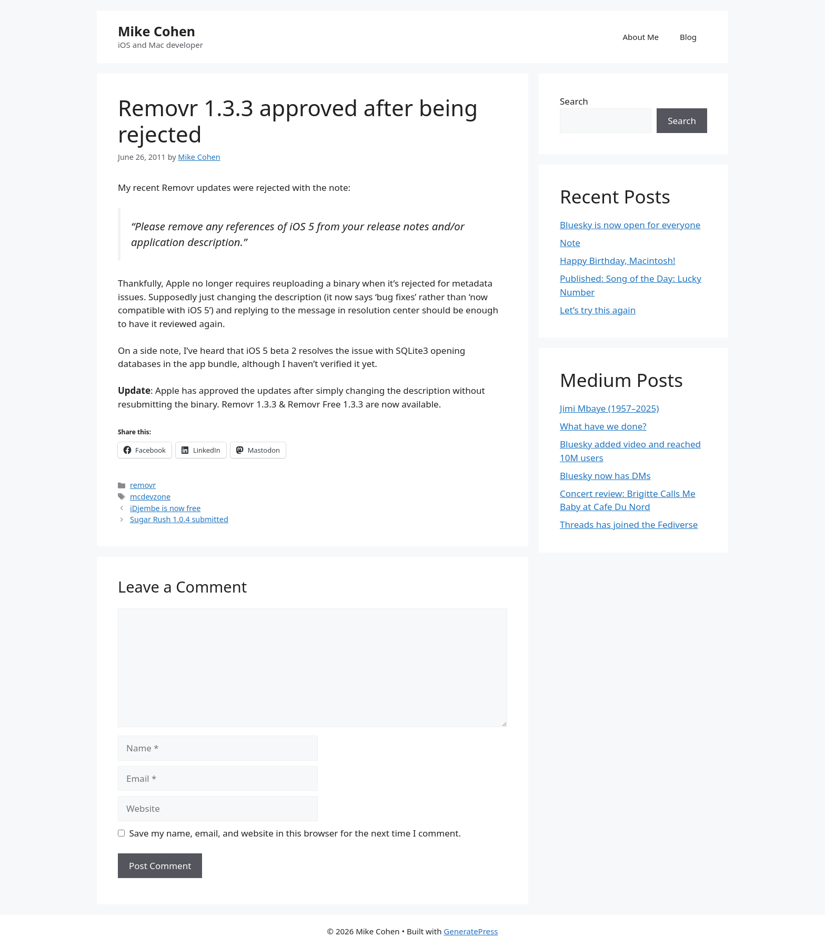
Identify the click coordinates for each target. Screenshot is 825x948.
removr (143, 485)
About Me (641, 37)
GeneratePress (471, 931)
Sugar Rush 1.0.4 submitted (179, 519)
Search (574, 101)
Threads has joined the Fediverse (629, 524)
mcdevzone (150, 497)
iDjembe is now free (165, 508)
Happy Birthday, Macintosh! (618, 260)
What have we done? (603, 426)
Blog (688, 37)
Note (570, 243)
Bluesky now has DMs (605, 476)
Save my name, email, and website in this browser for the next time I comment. (295, 833)
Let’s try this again (598, 310)
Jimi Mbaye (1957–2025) (609, 408)
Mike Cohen (156, 31)
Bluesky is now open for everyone (630, 225)
